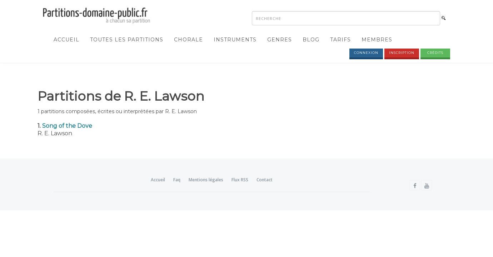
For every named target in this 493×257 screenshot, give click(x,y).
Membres (377, 39)
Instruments (235, 39)
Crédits (435, 53)
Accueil (66, 39)
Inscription (401, 53)
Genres (279, 39)
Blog (311, 39)
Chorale (188, 39)
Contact (265, 180)
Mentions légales (206, 180)
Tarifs (340, 39)
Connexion (366, 53)
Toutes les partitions (126, 39)
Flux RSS (239, 180)
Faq (176, 180)
